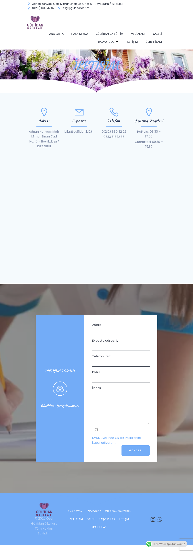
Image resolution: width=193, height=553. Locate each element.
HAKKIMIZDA (80, 33)
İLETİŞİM (132, 41)
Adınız (121, 330)
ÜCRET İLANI (154, 41)
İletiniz (121, 409)
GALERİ (157, 33)
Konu (121, 378)
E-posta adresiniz (121, 346)
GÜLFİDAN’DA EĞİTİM (110, 33)
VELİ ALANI (139, 33)
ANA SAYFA (57, 33)
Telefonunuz (121, 362)
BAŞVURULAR (108, 41)
